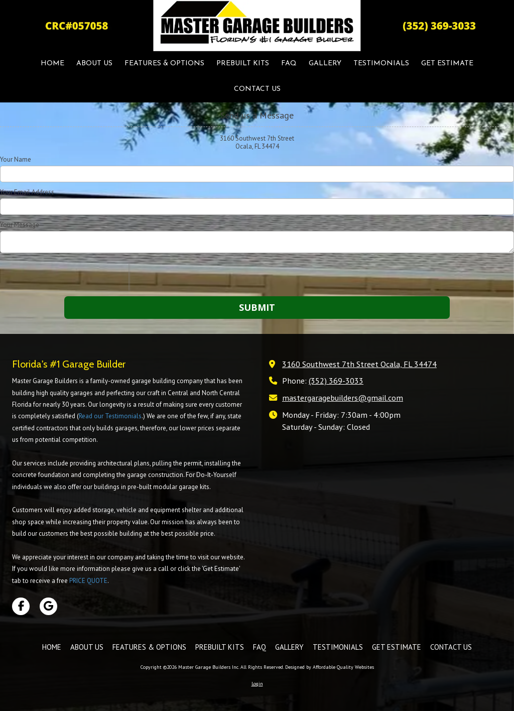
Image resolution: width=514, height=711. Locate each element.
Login (257, 683)
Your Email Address (27, 192)
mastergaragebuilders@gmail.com (342, 397)
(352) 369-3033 (336, 380)
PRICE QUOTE (88, 580)
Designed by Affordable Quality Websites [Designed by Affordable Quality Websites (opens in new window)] (329, 667)
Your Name (15, 160)
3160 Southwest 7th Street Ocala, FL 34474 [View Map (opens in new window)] (359, 364)
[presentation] (64, 276)
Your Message (19, 225)
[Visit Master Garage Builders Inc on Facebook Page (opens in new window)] (21, 606)
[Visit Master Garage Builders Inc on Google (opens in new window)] (48, 606)
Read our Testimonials (110, 416)
